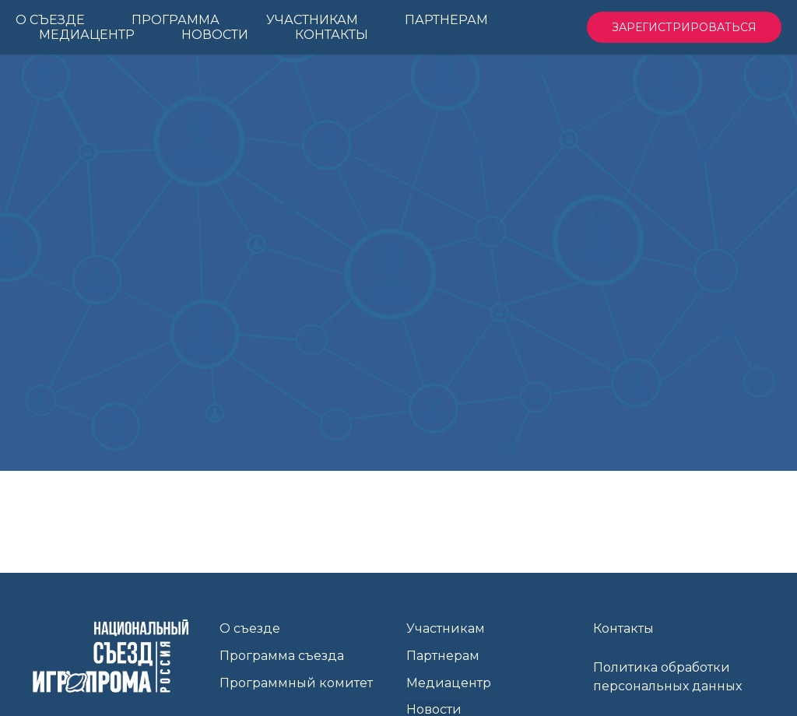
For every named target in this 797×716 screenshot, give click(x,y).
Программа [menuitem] (175, 19)
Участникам (445, 628)
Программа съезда (281, 655)
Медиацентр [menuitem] (87, 34)
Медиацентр (448, 683)
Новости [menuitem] (214, 34)
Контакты (623, 628)
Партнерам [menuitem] (446, 19)
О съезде (249, 628)
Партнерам (442, 655)
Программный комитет (296, 683)
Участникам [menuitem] (312, 19)
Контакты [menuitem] (331, 34)
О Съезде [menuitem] (50, 19)
